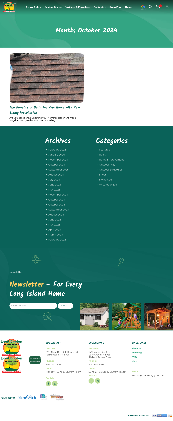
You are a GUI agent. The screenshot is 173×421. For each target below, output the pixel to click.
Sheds (103, 174)
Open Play (115, 7)
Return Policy (134, 418)
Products (99, 7)
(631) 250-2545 (53, 364)
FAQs (134, 357)
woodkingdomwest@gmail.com (148, 375)
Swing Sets (32, 7)
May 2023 (54, 224)
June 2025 (54, 184)
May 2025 (54, 189)
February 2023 (57, 239)
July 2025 (54, 179)
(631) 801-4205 (96, 364)
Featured (104, 149)
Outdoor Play (107, 164)
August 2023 (56, 214)
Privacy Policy (148, 418)
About (128, 7)
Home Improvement (111, 159)
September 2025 (58, 169)
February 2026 (57, 149)
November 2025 (58, 159)
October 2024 (56, 199)
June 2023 (54, 219)
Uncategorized (108, 184)
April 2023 (54, 229)
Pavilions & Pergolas (77, 7)
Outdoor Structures (110, 169)
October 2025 (56, 164)
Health (103, 154)
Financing (137, 352)
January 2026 (56, 154)
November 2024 (58, 194)
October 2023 (56, 204)
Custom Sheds (52, 7)
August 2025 (56, 174)
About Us (136, 348)
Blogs (134, 361)
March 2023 (55, 234)
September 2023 (58, 209)
